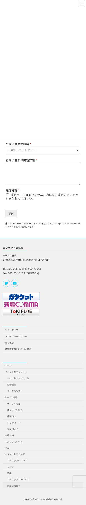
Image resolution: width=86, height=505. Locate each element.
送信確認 (12, 190)
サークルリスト (15, 391)
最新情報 (11, 384)
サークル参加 (11, 397)
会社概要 (9, 342)
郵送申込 (11, 416)
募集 (9, 473)
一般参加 (9, 435)
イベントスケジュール (16, 372)
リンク (10, 467)
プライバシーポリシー (16, 336)
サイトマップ (11, 330)
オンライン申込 (15, 410)
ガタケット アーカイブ (18, 479)
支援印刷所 (12, 429)
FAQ (7, 447)
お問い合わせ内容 (18, 144)
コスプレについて (14, 441)
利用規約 (16, 226)
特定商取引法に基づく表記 (18, 349)
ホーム (8, 365)
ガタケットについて (15, 454)
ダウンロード (13, 422)
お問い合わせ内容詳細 (21, 160)
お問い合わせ (13, 486)
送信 (11, 213)
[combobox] (43, 151)
